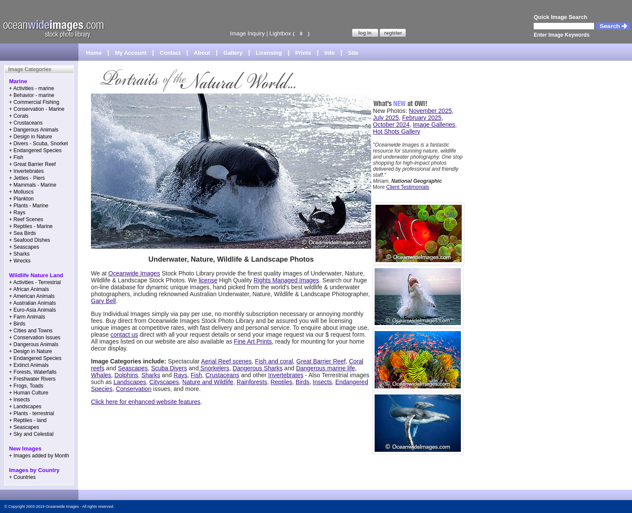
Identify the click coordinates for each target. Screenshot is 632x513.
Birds (303, 381)
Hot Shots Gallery (396, 131)
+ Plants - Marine (28, 206)
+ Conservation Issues (34, 338)
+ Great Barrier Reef (32, 164)
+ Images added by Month (39, 456)
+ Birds (17, 324)
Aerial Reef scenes (226, 361)
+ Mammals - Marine (32, 185)
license (208, 280)
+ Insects (19, 400)
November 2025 (430, 110)
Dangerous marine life (325, 368)
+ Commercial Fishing (34, 102)
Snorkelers (214, 368)
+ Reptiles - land (28, 420)
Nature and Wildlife (207, 381)
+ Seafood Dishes (29, 240)
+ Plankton (21, 199)
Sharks (150, 375)
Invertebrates (285, 375)
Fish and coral (274, 361)
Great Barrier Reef (320, 361)
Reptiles (281, 381)
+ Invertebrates (26, 171)
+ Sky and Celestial (31, 434)
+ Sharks (19, 254)
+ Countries (22, 477)
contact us (124, 334)
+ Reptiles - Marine (31, 226)
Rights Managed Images (286, 280)
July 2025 (386, 117)
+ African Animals (29, 289)
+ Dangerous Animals (33, 130)
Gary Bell (103, 300)
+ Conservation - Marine (36, 109)
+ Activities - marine (31, 88)
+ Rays (17, 213)
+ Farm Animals (27, 317)
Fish (196, 375)
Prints (303, 53)
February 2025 (421, 117)
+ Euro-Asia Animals (32, 310)
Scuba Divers (169, 368)
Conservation (134, 388)
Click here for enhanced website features (145, 401)
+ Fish (16, 157)
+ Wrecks (20, 261)
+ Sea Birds (22, 233)
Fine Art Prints (253, 341)
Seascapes (132, 368)
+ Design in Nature (30, 137)
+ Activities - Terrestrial (35, 282)
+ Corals (18, 116)
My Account (131, 53)
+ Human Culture (28, 393)
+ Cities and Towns (31, 331)
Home (94, 53)
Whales (101, 375)
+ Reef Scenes (26, 219)
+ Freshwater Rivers (32, 379)
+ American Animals (32, 296)
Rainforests (252, 381)
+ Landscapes (25, 407)
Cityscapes (164, 381)
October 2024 (391, 124)
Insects (322, 381)
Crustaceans (222, 375)
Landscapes (129, 381)
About (202, 53)
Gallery (232, 53)
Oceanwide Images (134, 273)
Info (330, 53)
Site (353, 53)
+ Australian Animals (32, 303)
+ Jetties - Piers (27, 178)
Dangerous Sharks (258, 368)
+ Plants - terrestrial (31, 413)
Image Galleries (434, 124)
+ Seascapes (24, 247)
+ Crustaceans (26, 123)
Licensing (269, 53)
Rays (181, 375)
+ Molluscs (21, 192)
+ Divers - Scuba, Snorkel (38, 144)
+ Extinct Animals (29, 365)
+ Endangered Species (35, 150)
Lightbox (280, 33)
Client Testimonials (407, 187)
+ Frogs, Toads (26, 386)
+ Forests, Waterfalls (32, 372)
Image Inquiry (247, 33)
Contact (170, 53)
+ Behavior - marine (31, 95)
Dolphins (126, 375)
